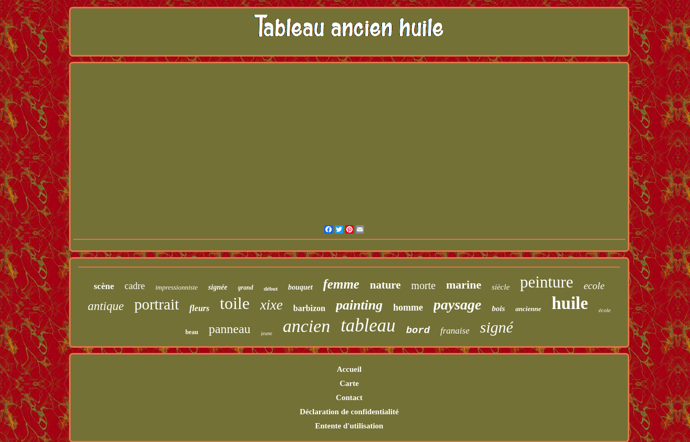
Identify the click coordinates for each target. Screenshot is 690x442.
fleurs (199, 308)
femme (341, 284)
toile (235, 303)
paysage (458, 304)
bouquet (300, 287)
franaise (455, 331)
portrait (156, 304)
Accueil (349, 369)
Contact (349, 397)
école (604, 310)
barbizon (309, 308)
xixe (271, 305)
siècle (501, 287)
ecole (594, 285)
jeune (267, 333)
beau (191, 332)
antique (106, 306)
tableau (368, 325)
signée (218, 287)
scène (104, 286)
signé (496, 327)
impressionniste (176, 287)
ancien (307, 326)
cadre (135, 286)
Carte (349, 383)
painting (359, 305)
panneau (230, 329)
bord (418, 330)
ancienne (528, 309)
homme (408, 307)
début (271, 288)
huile (569, 303)
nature (385, 285)
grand (245, 287)
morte (423, 285)
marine (463, 284)
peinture (546, 282)
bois (498, 308)
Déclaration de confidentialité (349, 411)
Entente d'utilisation (349, 426)
